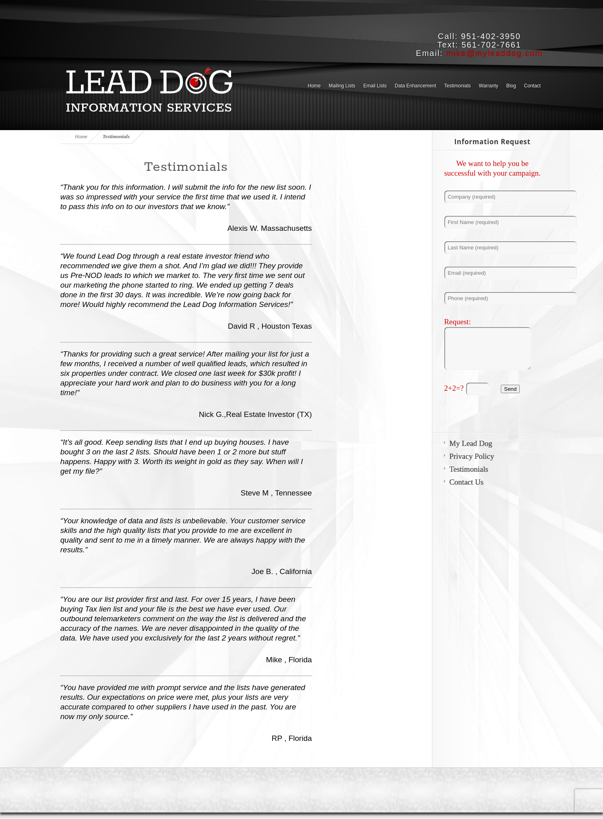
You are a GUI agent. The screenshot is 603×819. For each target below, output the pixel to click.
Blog (511, 86)
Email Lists (375, 86)
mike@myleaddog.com (494, 53)
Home (314, 86)
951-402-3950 (491, 36)
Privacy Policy (471, 456)
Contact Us (466, 482)
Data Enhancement (415, 86)
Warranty (488, 86)
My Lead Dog (470, 443)
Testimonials (457, 86)
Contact (532, 86)
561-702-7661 (491, 44)
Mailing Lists (342, 86)
